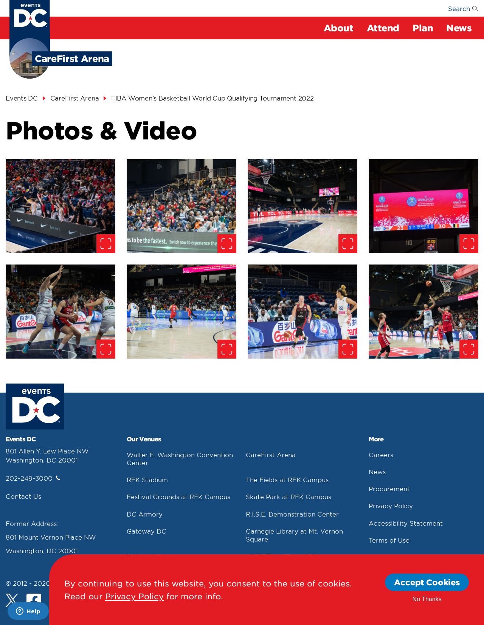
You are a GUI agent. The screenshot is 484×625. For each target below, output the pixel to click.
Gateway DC (146, 531)
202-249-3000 (33, 478)
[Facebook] (33, 602)
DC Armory (145, 514)
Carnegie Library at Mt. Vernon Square (294, 535)
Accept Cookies (427, 582)
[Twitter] (12, 600)
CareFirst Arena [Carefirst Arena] (74, 98)
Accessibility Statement (406, 523)
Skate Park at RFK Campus (288, 496)
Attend (383, 27)
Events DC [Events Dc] (22, 98)
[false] (60, 206)
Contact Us (23, 496)
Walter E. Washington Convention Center (180, 458)
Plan (423, 27)
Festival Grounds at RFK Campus (178, 496)
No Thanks (427, 599)
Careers (381, 454)
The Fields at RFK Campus (287, 479)
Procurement (389, 488)
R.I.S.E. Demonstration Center (292, 514)
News (459, 27)
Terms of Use (389, 540)
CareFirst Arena (271, 454)
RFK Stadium (147, 479)
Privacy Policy (391, 505)
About (339, 27)
